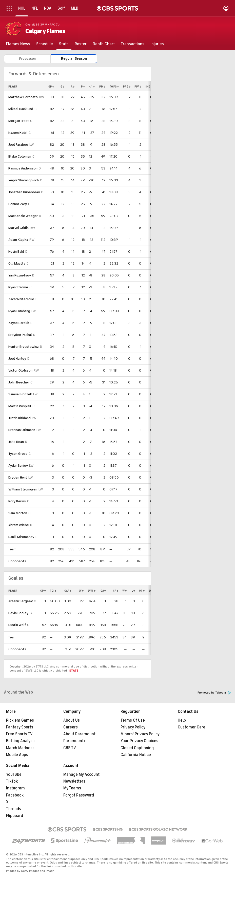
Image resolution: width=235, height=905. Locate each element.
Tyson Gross (17, 453)
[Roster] (81, 44)
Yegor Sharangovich (23, 180)
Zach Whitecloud (21, 299)
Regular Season (74, 58)
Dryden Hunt (17, 477)
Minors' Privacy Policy (140, 734)
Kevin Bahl (16, 251)
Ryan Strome (18, 287)
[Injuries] (157, 44)
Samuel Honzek (20, 394)
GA (103, 590)
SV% (91, 590)
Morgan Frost (18, 121)
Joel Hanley (17, 358)
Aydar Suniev (18, 465)
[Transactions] (132, 44)
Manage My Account (81, 774)
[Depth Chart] (104, 44)
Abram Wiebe (18, 525)
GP (51, 86)
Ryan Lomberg (19, 311)
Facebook (15, 795)
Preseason (27, 58)
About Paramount (79, 734)
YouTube (14, 774)
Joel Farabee (18, 144)
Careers (70, 727)
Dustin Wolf (17, 625)
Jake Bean (16, 442)
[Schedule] (44, 44)
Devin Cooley (18, 613)
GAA (67, 590)
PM (102, 86)
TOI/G (114, 86)
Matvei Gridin (18, 228)
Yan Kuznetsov (19, 275)
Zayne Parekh (18, 323)
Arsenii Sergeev (20, 601)
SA (115, 590)
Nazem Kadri (17, 133)
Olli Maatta (16, 263)
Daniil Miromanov (21, 537)
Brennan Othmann (21, 430)
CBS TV (69, 747)
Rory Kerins (17, 501)
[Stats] (64, 44)
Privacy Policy (133, 727)
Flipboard (14, 815)
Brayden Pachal (20, 335)
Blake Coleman (19, 156)
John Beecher (18, 382)
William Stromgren (22, 489)
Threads (13, 808)
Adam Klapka (18, 240)
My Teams (72, 788)
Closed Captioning (137, 747)
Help (182, 720)
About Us (71, 720)
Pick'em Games (20, 720)
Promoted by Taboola (214, 692)
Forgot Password (78, 795)
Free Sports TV (19, 734)
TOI (53, 590)
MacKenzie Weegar (23, 216)
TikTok (12, 781)
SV (81, 590)
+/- (92, 86)
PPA (137, 86)
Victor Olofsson (20, 370)
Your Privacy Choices (139, 740)
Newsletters (74, 781)
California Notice (136, 754)
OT (142, 590)
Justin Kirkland (19, 418)
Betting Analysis (20, 740)
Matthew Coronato (23, 97)
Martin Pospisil (19, 406)
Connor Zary (17, 204)
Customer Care (191, 727)
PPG (126, 86)
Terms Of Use (133, 720)
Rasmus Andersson (22, 168)
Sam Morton (17, 513)
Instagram (15, 788)
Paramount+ (74, 740)
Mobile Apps (17, 754)
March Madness (20, 747)
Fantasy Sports (19, 727)
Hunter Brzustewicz (23, 346)
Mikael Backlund (20, 109)
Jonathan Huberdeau (24, 192)
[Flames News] (18, 44)
